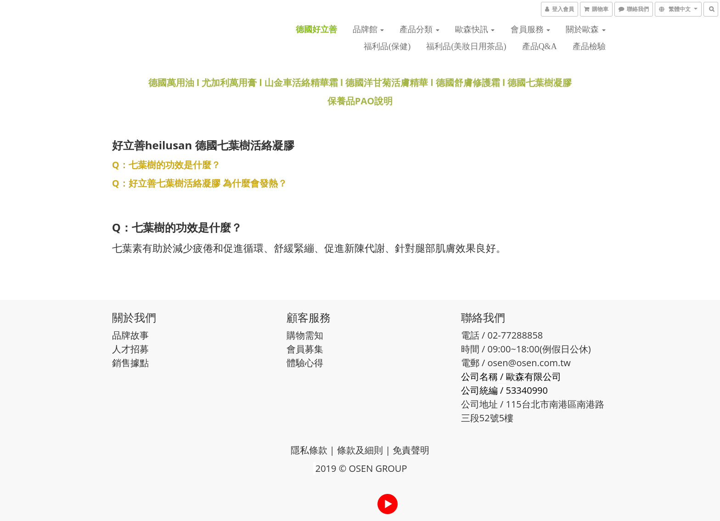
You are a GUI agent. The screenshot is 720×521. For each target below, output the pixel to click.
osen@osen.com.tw (529, 363)
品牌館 (368, 29)
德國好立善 (316, 29)
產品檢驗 (589, 46)
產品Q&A (539, 46)
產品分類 (419, 29)
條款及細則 (360, 450)
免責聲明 (411, 450)
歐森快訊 (475, 29)
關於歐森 (586, 29)
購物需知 (305, 335)
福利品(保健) (387, 46)
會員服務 (531, 29)
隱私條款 (309, 450)
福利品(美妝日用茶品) (466, 46)
